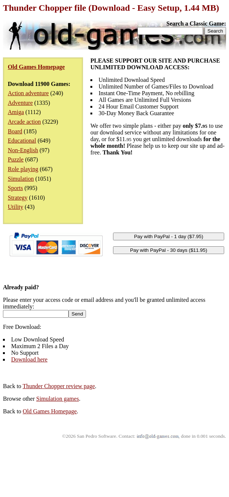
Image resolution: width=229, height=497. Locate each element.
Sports (15, 188)
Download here (29, 359)
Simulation (21, 179)
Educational (22, 140)
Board (15, 131)
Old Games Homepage (50, 411)
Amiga (16, 112)
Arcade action (24, 122)
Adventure (20, 103)
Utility (15, 207)
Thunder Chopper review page (59, 386)
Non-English (23, 150)
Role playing (23, 169)
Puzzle (16, 159)
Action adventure (28, 93)
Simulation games (57, 399)
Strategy (17, 197)
